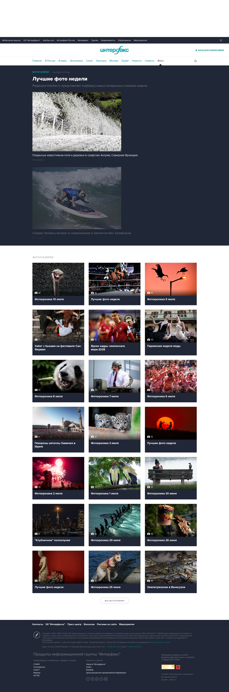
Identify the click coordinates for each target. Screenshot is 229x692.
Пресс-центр (74, 624)
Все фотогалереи (114, 600)
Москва (114, 61)
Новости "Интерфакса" (96, 664)
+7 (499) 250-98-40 (113, 647)
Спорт (89, 61)
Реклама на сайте (107, 624)
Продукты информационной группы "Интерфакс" (76, 654)
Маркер (36, 673)
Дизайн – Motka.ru (168, 680)
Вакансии (89, 624)
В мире (62, 61)
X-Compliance (39, 667)
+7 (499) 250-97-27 (134, 647)
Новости (137, 61)
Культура (101, 61)
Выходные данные (169, 677)
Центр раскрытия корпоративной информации (106, 673)
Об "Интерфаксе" (31, 40)
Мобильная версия (11, 40)
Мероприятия (140, 40)
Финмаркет (83, 40)
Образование (124, 40)
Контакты (37, 624)
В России (50, 61)
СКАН (88, 667)
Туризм (94, 40)
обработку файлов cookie (159, 642)
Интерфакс (114, 50)
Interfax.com (48, 40)
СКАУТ (36, 670)
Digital (125, 61)
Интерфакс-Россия (66, 40)
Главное (37, 61)
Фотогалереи (40, 72)
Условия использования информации (177, 674)
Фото (161, 61)
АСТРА (36, 675)
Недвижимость (108, 40)
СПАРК (36, 664)
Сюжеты (149, 61)
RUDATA (89, 670)
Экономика (76, 61)
